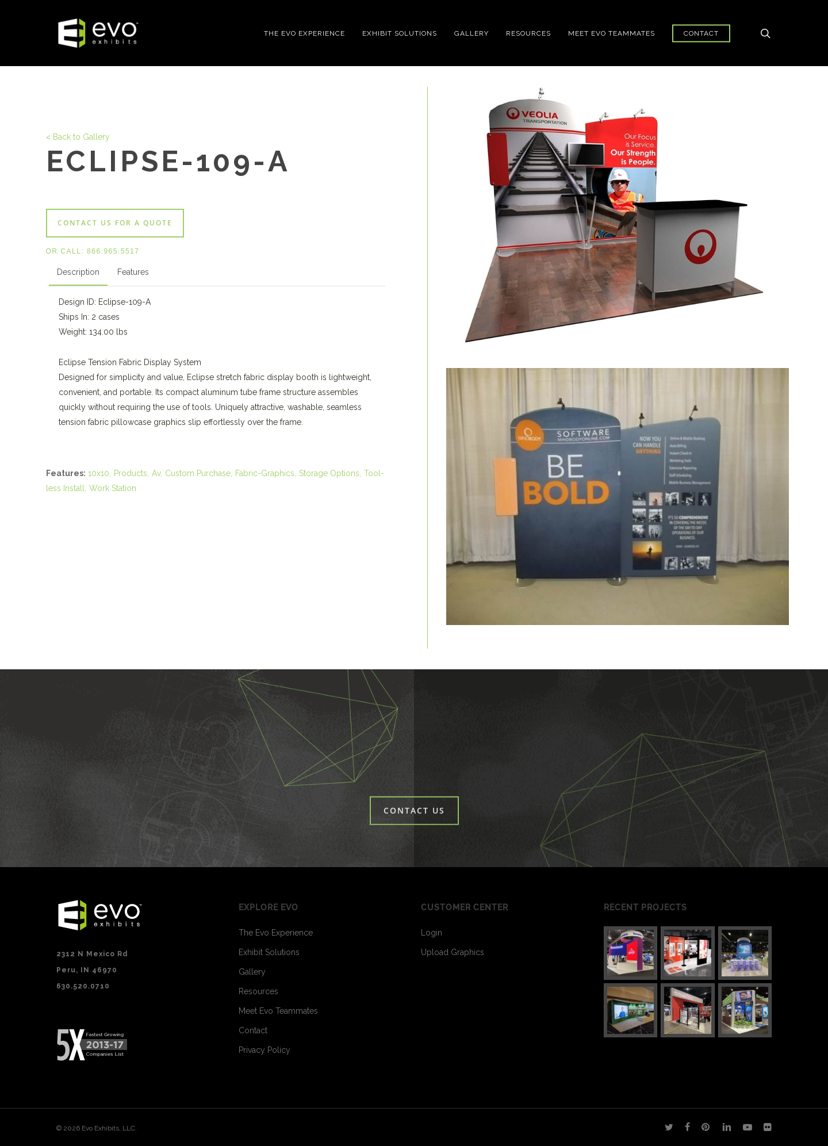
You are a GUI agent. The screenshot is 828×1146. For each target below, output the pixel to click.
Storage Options (329, 473)
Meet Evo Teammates (278, 1010)
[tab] (78, 274)
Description (78, 272)
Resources (258, 991)
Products (130, 473)
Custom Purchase (198, 473)
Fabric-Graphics (264, 473)
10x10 (98, 473)
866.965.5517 (113, 251)
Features (133, 272)
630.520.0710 (83, 986)
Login (431, 932)
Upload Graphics (452, 952)
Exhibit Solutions (269, 952)
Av (156, 473)
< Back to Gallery (78, 136)
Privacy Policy (264, 1050)
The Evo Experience (276, 932)
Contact (253, 1030)
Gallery (252, 971)
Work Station (112, 488)
